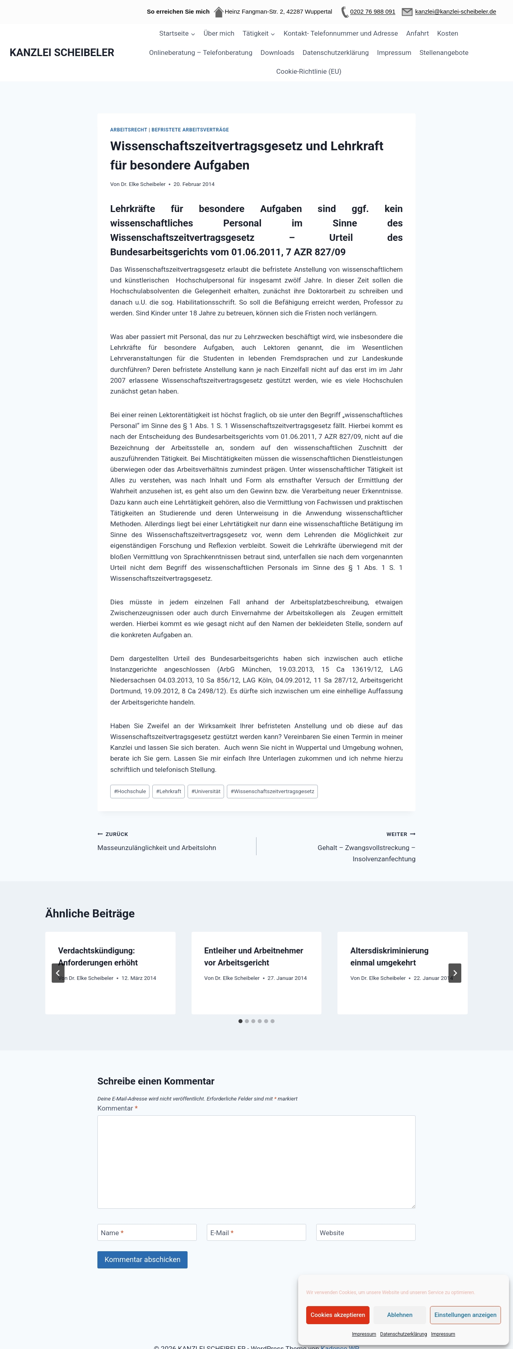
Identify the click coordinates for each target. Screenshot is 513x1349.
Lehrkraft (168, 791)
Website (332, 1233)
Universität (205, 791)
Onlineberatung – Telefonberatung (200, 52)
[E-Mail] (256, 1232)
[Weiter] (454, 973)
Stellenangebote (444, 52)
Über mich (219, 33)
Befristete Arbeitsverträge (190, 130)
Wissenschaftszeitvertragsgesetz (272, 791)
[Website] (366, 1232)
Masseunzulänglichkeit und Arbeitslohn (173, 840)
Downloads (277, 52)
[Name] (147, 1232)
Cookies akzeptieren (338, 1315)
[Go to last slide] (58, 973)
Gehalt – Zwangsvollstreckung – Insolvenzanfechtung (339, 845)
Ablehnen (399, 1315)
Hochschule (130, 791)
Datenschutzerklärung (403, 1334)
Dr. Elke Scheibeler (143, 184)
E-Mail (222, 1233)
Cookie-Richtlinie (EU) (308, 71)
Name (112, 1233)
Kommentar (117, 1108)
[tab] (240, 1021)
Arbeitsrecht (128, 130)
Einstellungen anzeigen (465, 1315)
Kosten (447, 33)
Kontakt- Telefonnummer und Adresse (341, 33)
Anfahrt (417, 33)
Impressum (364, 1334)
